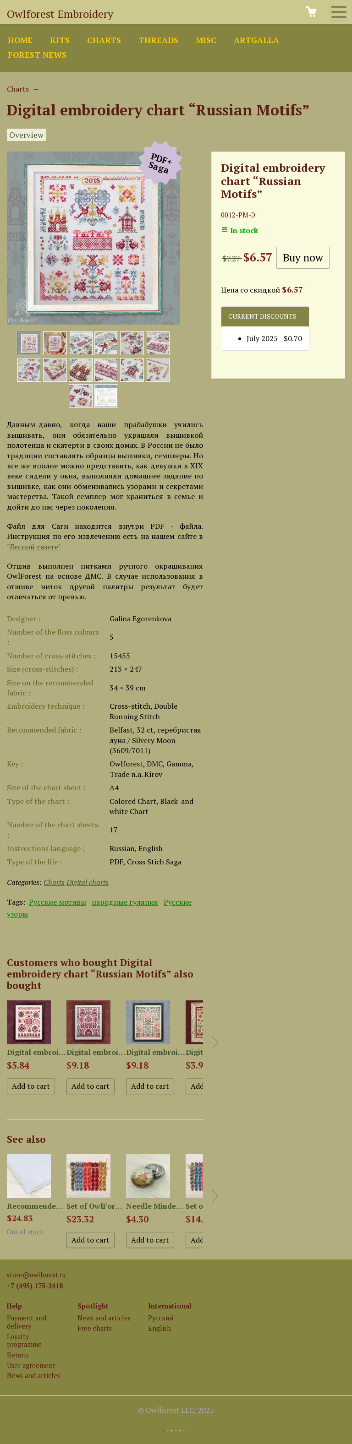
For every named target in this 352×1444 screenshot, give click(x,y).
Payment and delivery (26, 1322)
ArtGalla (256, 40)
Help (14, 1306)
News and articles (33, 1375)
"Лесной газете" (34, 547)
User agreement (31, 1365)
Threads (158, 40)
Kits (60, 40)
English (159, 1328)
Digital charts (87, 882)
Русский (161, 1318)
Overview (26, 135)
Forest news (37, 54)
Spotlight (93, 1306)
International (170, 1306)
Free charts (94, 1328)
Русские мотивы (57, 902)
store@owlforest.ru (36, 1274)
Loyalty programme (24, 1340)
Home (20, 40)
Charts (104, 40)
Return (17, 1355)
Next (215, 1042)
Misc (206, 40)
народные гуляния (125, 902)
